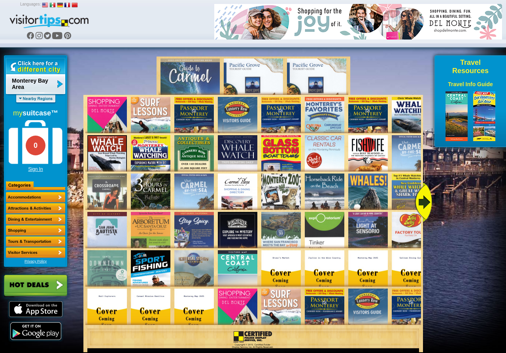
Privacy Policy (36, 261)
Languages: (30, 4)
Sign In (35, 169)
